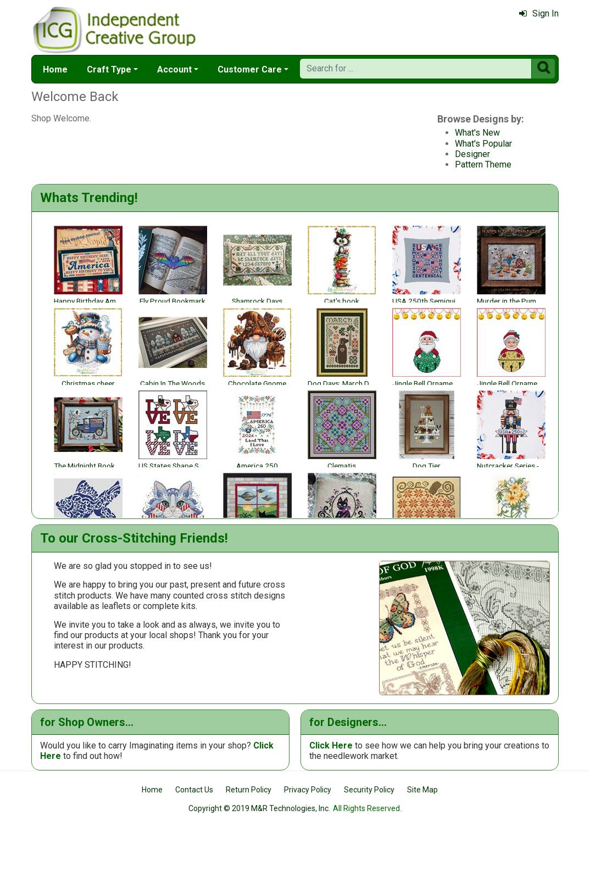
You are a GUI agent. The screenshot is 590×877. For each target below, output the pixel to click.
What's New (200, 132)
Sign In (539, 13)
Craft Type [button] (109, 69)
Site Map (422, 831)
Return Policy (248, 831)
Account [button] (174, 69)
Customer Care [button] (250, 69)
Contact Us (194, 831)
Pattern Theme (206, 164)
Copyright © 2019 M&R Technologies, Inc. (259, 850)
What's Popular (206, 143)
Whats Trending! (89, 197)
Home (55, 69)
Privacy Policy (307, 831)
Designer (195, 154)
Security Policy (369, 831)
